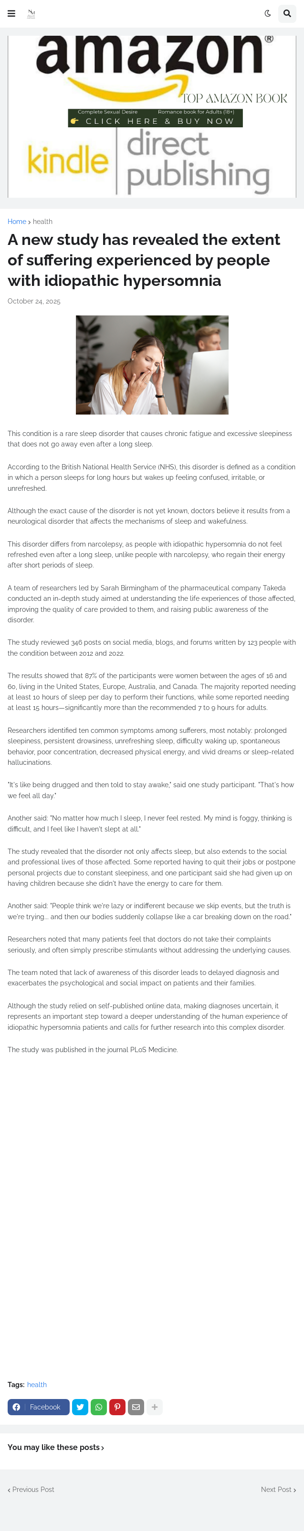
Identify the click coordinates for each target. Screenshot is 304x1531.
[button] (11, 14)
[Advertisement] (152, 1151)
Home (17, 221)
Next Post (276, 1489)
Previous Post (33, 1489)
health (42, 221)
